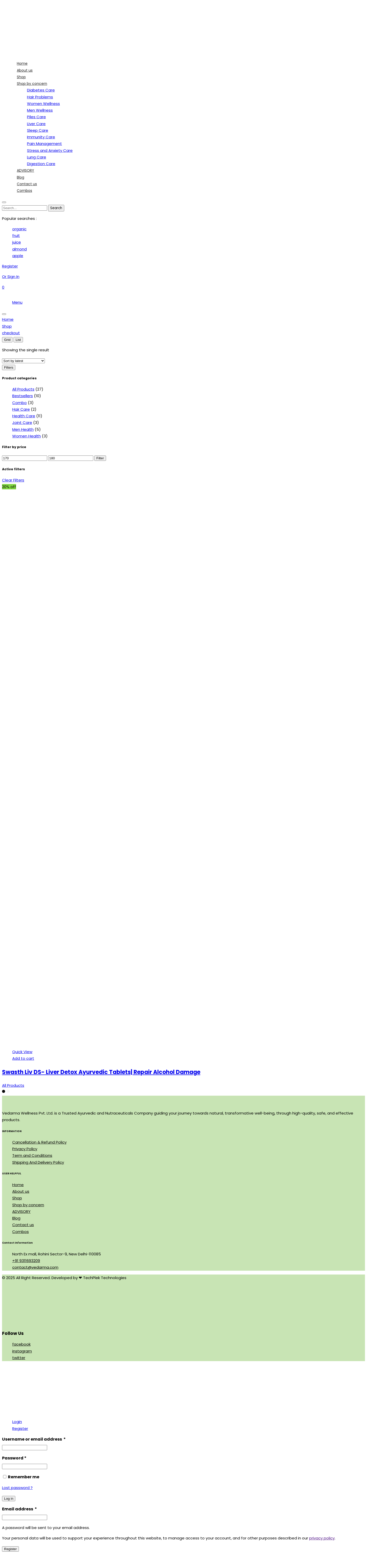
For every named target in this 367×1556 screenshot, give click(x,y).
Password (14, 1458)
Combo (19, 402)
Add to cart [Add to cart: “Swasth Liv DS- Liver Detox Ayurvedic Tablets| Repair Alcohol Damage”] (23, 1058)
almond (19, 249)
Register (20, 1428)
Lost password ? (17, 1487)
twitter (18, 1357)
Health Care (23, 416)
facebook (21, 1344)
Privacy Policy (24, 1148)
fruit (16, 235)
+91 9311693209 (26, 1260)
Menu (17, 302)
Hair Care (21, 409)
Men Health (23, 429)
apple (17, 255)
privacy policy (322, 1538)
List (18, 340)
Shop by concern (28, 1205)
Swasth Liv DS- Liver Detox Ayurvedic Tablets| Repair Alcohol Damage (101, 1072)
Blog (16, 1218)
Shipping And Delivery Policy (38, 1162)
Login (17, 1421)
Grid (7, 340)
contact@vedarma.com (35, 1267)
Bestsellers (22, 395)
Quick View (22, 1051)
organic (19, 229)
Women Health (26, 436)
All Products (23, 389)
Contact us (23, 1224)
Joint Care (22, 422)
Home (18, 1184)
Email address (19, 1509)
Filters (8, 367)
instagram (22, 1351)
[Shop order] (23, 360)
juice (16, 242)
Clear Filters (13, 480)
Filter (100, 458)
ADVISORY (21, 1211)
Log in (8, 1498)
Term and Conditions (32, 1155)
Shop (17, 1198)
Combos (20, 1231)
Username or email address (34, 1439)
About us (20, 1191)
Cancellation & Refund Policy (39, 1142)
